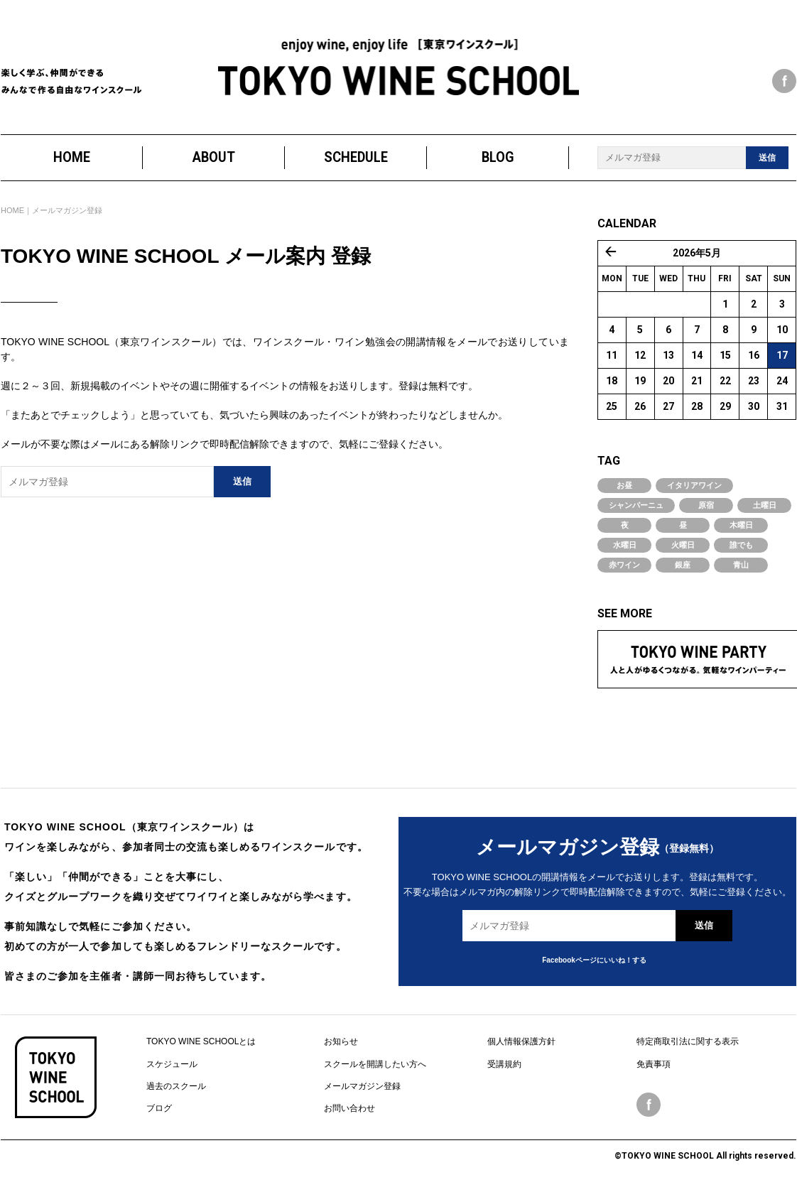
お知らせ (341, 1042)
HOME (71, 158)
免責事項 (653, 1064)
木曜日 (741, 525)
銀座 (682, 565)
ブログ (159, 1109)
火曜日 (683, 545)
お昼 (624, 486)
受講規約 (504, 1064)
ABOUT (214, 158)
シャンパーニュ (636, 506)
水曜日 (624, 545)
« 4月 (611, 252)
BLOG (498, 158)
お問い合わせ (349, 1109)
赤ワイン (624, 565)
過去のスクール (176, 1087)
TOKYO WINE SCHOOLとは (201, 1042)
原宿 (706, 506)
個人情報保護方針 (521, 1042)
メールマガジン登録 (362, 1087)
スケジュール (171, 1064)
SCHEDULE (356, 158)
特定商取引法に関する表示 (687, 1042)
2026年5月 (697, 253)
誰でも (741, 545)
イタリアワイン (694, 486)
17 (782, 356)
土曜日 (764, 506)
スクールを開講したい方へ (375, 1064)
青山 (741, 565)
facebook (784, 81)
